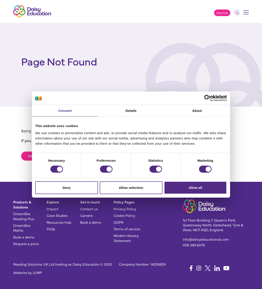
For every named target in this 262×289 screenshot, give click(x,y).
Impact (52, 208)
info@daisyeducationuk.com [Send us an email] (206, 239)
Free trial (222, 13)
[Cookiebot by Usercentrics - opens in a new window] (207, 98)
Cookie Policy (124, 215)
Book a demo (23, 237)
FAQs (51, 228)
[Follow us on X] (208, 268)
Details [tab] (131, 111)
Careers (86, 215)
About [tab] (197, 111)
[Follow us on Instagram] (198, 268)
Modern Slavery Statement (126, 238)
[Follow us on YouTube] (226, 268)
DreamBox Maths (21, 228)
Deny (67, 187)
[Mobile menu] (246, 13)
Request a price (26, 243)
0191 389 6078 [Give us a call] (194, 244)
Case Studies (57, 215)
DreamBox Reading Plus (23, 216)
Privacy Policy (125, 208)
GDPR (118, 222)
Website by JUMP (27, 272)
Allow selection (131, 187)
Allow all (195, 187)
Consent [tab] (65, 111)
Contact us (89, 208)
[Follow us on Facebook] (191, 268)
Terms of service (127, 228)
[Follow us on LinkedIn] (217, 268)
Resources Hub (59, 222)
